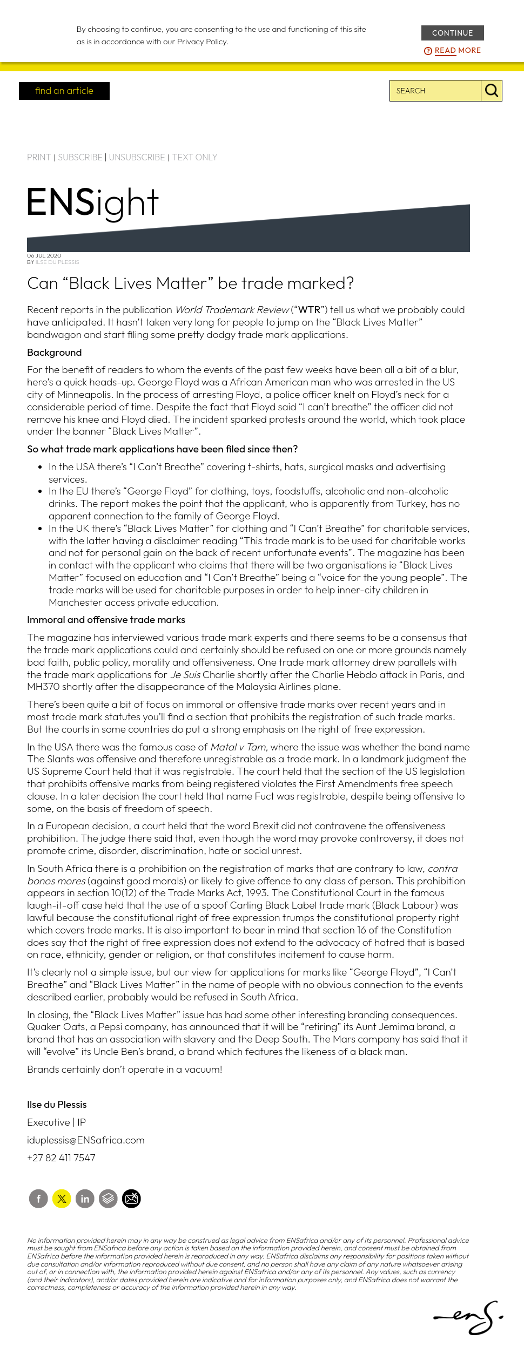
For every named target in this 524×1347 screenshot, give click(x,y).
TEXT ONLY (195, 157)
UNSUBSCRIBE (137, 157)
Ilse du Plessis (57, 262)
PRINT (39, 157)
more (458, 50)
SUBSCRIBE (80, 157)
